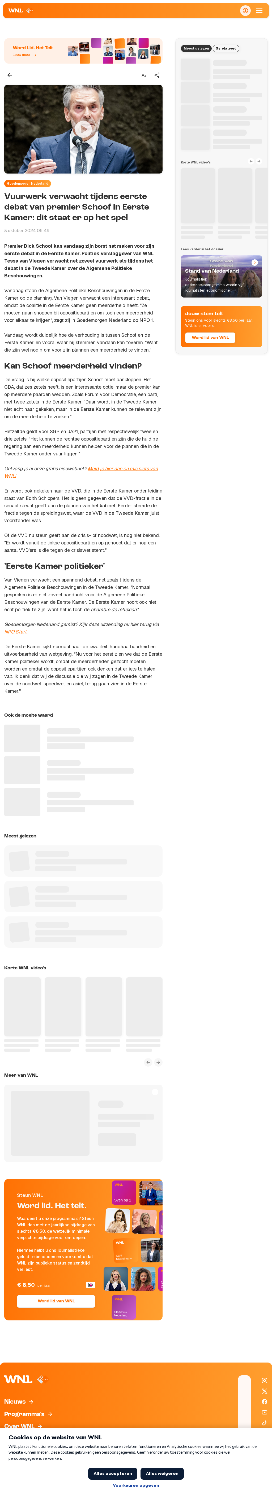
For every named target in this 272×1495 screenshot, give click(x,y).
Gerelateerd (226, 48)
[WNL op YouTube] (264, 1412)
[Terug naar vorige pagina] (9, 75)
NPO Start (15, 632)
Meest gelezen (196, 48)
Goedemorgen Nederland (27, 183)
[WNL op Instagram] (264, 1380)
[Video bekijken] (83, 129)
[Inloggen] (245, 10)
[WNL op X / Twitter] (264, 1391)
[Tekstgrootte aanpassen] (144, 75)
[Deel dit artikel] (157, 75)
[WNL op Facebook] (264, 1402)
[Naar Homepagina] (21, 10)
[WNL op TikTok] (264, 1423)
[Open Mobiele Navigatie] (259, 10)
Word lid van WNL (56, 1301)
